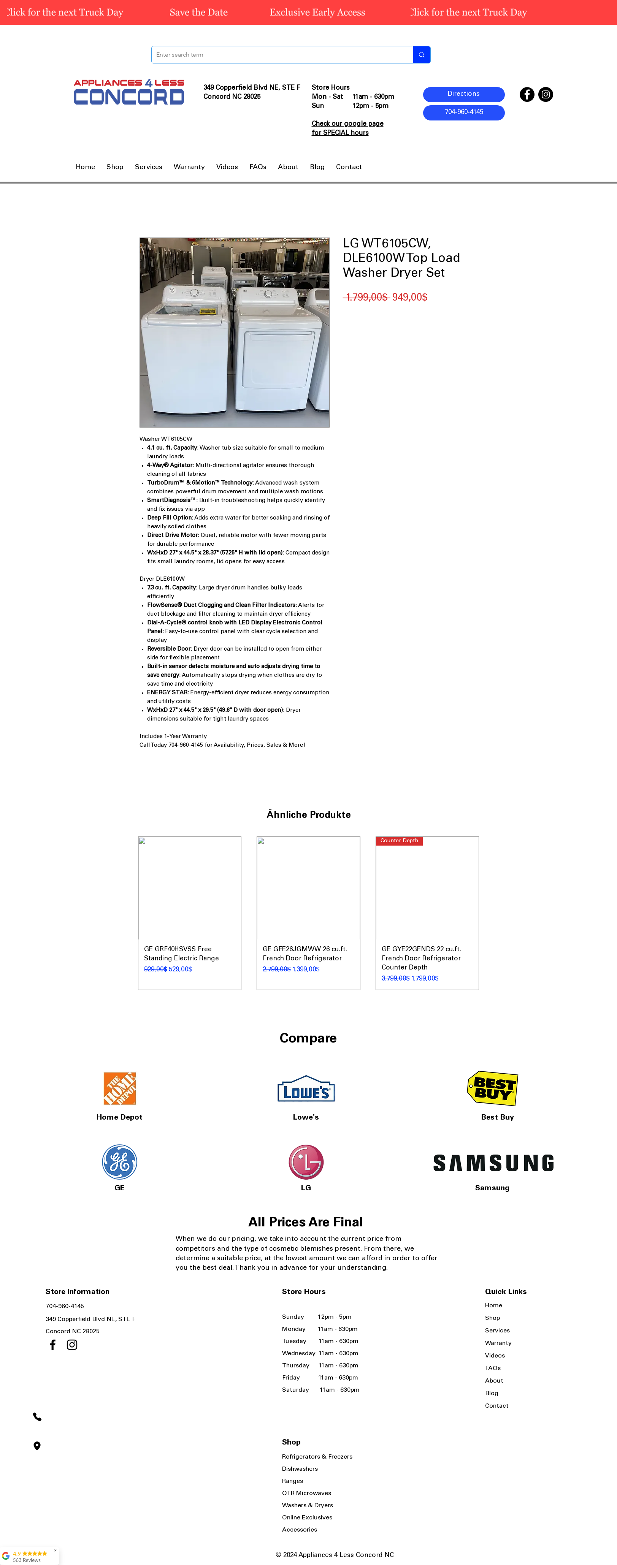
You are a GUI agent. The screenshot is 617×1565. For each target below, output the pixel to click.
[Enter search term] (276, 54)
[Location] (37, 1445)
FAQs (493, 1368)
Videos (495, 1356)
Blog (491, 1394)
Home (493, 1306)
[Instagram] (545, 94)
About (494, 1381)
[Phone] (37, 1417)
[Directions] (464, 94)
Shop (492, 1318)
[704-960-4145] (464, 112)
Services (497, 1331)
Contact (497, 1406)
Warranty (498, 1343)
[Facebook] (527, 94)
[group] (308, 913)
